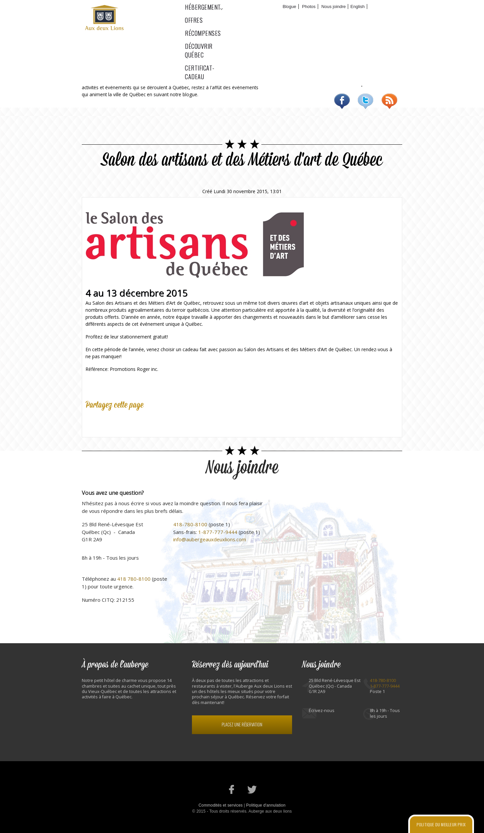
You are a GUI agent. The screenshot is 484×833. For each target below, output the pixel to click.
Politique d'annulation (265, 805)
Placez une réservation (242, 724)
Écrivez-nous (321, 710)
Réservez (384, 7)
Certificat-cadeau (400, 17)
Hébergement (200, 17)
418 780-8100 (134, 578)
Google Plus (121, 421)
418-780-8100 (190, 524)
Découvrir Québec (338, 17)
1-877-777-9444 (217, 532)
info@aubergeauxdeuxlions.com (209, 539)
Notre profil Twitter (252, 789)
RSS (389, 101)
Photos (308, 6)
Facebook (342, 101)
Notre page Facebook (231, 789)
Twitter (366, 101)
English (357, 6)
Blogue (289, 6)
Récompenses (283, 17)
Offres (243, 17)
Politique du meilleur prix (441, 824)
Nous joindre (333, 6)
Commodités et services (221, 805)
